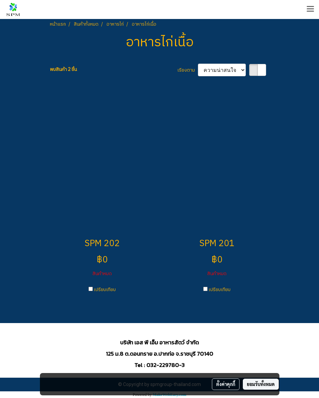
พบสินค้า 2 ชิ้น (63, 69)
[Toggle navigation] (310, 9)
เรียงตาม (187, 70)
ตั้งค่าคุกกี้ (225, 384)
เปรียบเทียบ (105, 289)
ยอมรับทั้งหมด (261, 384)
